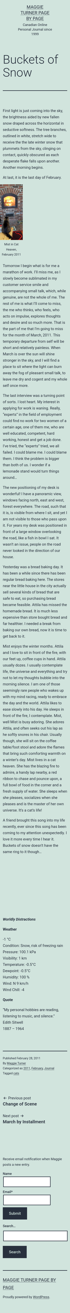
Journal (49, 1068)
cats (16, 1073)
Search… (9, 1226)
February (37, 1068)
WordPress (41, 1297)
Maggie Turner (16, 1063)
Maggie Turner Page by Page (35, 12)
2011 (26, 1068)
